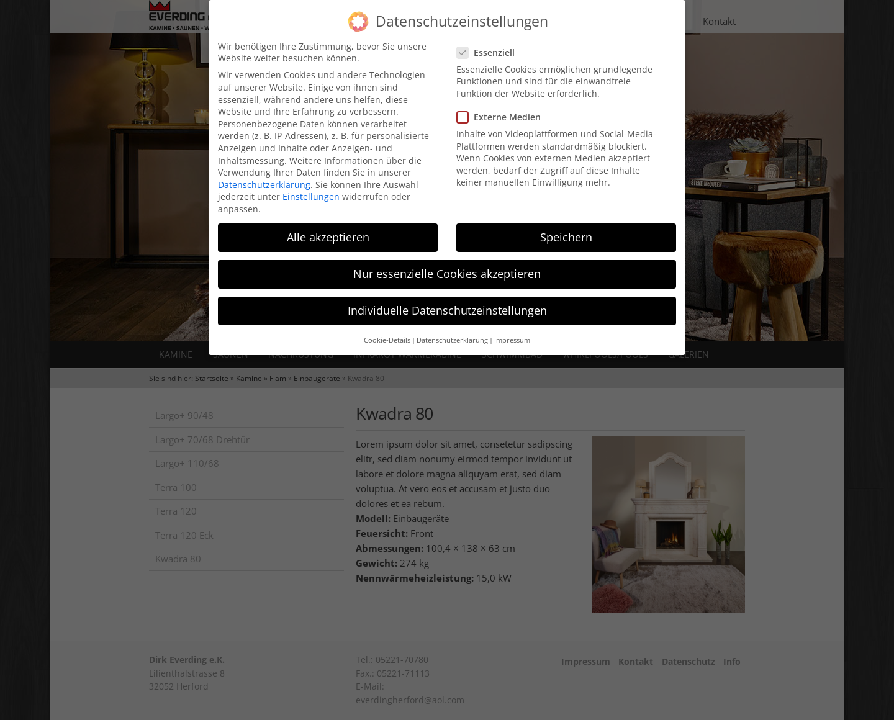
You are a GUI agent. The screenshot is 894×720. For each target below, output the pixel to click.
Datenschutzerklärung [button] (452, 331)
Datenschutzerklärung (264, 176)
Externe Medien (502, 108)
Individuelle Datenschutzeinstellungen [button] (447, 301)
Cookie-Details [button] (387, 331)
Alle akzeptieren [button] (328, 228)
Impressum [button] (512, 331)
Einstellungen (311, 188)
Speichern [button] (566, 228)
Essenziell (489, 44)
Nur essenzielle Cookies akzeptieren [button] (447, 265)
